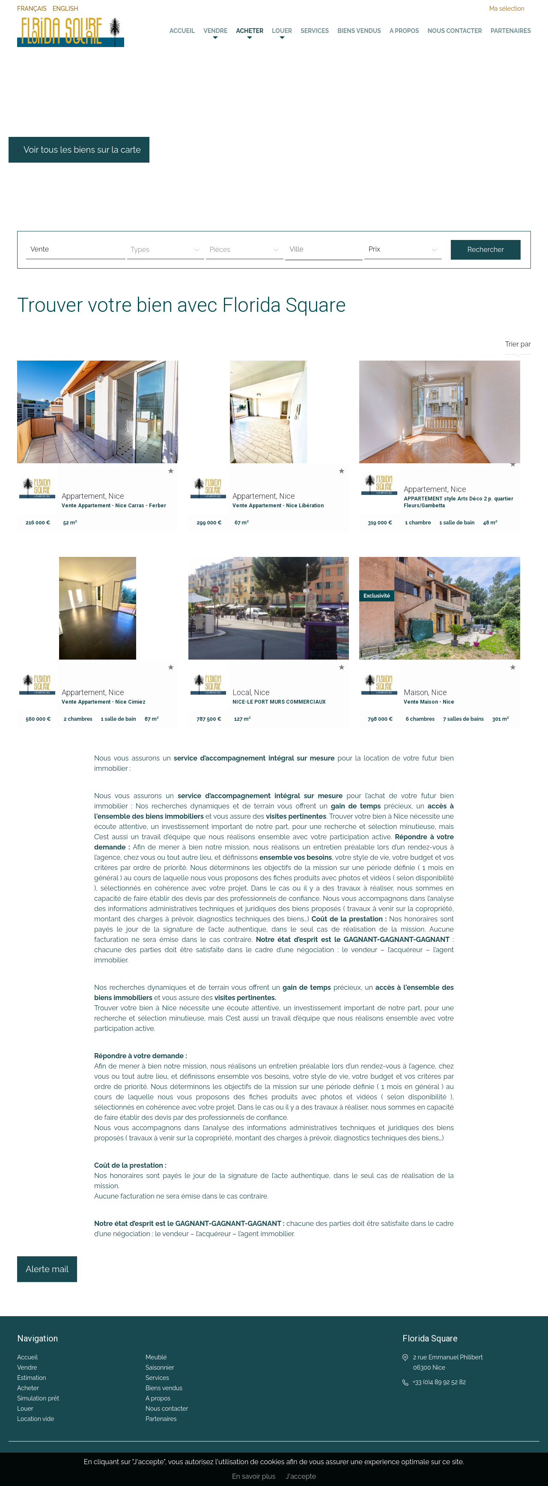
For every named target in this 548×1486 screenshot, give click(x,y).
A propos (404, 30)
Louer (282, 30)
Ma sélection (506, 8)
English (65, 8)
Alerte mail (47, 1269)
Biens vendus (359, 30)
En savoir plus (253, 1476)
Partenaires (511, 30)
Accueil (182, 30)
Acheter (249, 30)
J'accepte (301, 1476)
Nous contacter (455, 30)
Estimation (31, 1377)
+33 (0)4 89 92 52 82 (439, 1382)
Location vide (35, 1418)
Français (32, 8)
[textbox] (326, 249)
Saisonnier (160, 1367)
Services (315, 30)
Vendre (215, 30)
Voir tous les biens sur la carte (82, 150)
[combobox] (324, 250)
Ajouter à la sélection (171, 471)
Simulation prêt (38, 1398)
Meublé (156, 1357)
